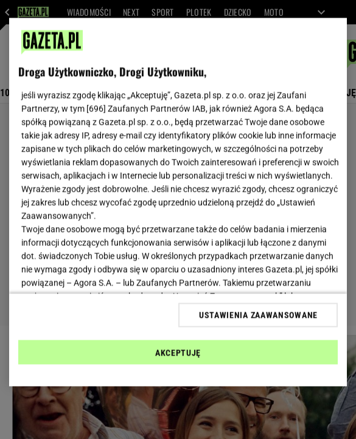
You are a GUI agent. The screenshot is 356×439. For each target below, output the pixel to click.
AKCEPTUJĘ (178, 352)
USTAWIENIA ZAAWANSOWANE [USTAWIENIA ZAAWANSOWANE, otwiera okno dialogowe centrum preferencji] (258, 315)
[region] (178, 202)
